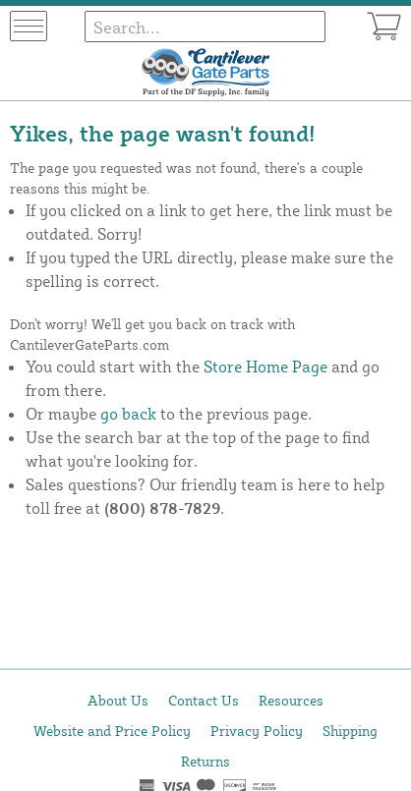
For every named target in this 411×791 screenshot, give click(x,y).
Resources (291, 700)
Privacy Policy (256, 730)
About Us (118, 700)
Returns (205, 761)
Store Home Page (265, 366)
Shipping (350, 730)
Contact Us (203, 700)
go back (128, 414)
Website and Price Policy (112, 730)
